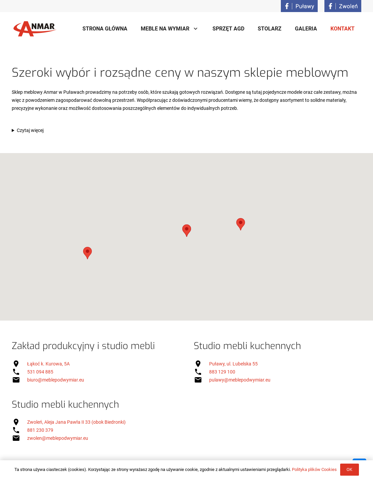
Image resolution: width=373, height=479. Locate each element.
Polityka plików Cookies (314, 469)
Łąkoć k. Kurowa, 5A (48, 363)
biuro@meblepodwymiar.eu (55, 380)
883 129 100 (222, 371)
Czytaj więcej (30, 130)
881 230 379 (40, 430)
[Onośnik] (299, 6)
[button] (186, 230)
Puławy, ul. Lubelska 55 (233, 363)
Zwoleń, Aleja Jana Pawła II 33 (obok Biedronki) (76, 422)
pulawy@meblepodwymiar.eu (239, 380)
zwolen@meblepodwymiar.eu (57, 438)
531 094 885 (40, 371)
